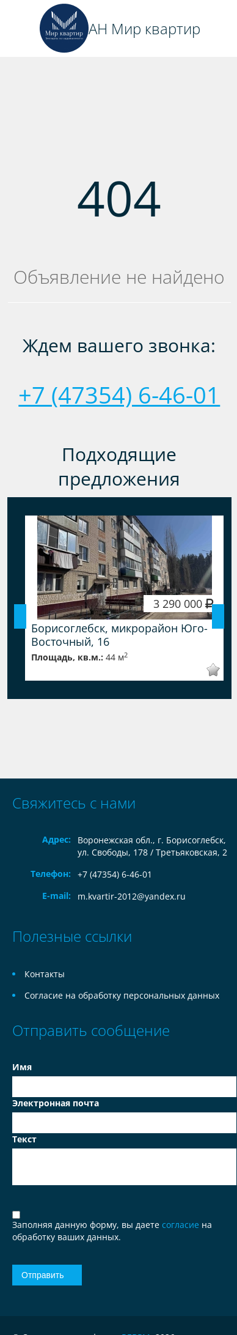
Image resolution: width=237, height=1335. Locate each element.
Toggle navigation (23, 28)
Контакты (44, 974)
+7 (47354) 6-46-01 (119, 394)
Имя (22, 1067)
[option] (124, 598)
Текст (24, 1139)
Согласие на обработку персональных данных (121, 995)
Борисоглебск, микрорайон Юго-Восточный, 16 (119, 635)
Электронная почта (55, 1103)
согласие (182, 1224)
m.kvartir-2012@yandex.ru (132, 896)
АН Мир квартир (144, 29)
